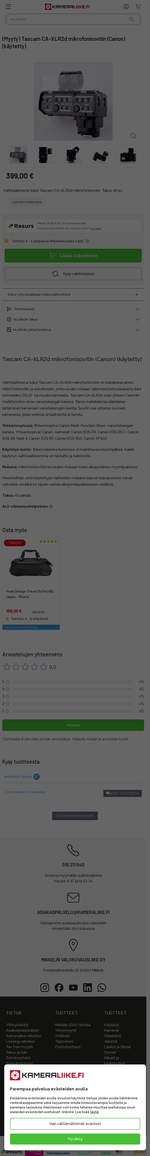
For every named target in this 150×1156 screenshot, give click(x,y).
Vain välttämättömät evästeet (75, 1124)
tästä (94, 1112)
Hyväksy (75, 1139)
